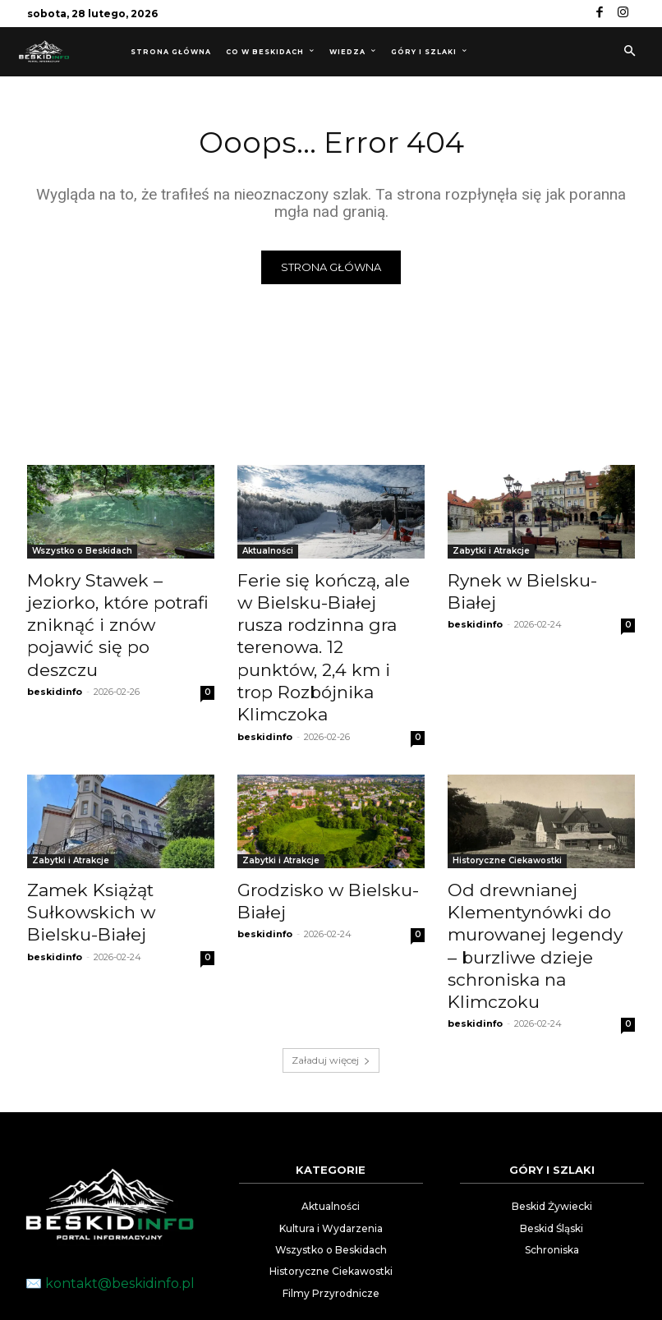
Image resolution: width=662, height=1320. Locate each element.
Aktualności (267, 553)
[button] (629, 51)
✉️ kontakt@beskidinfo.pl (110, 1176)
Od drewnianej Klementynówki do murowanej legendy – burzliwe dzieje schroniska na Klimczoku (541, 860)
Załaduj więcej (331, 953)
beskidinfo (54, 654)
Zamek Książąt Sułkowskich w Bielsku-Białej (109, 842)
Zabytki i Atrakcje (491, 553)
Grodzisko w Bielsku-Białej (330, 824)
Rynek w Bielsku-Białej (527, 581)
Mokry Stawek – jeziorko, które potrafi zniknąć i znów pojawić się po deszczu (112, 608)
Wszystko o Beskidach (82, 553)
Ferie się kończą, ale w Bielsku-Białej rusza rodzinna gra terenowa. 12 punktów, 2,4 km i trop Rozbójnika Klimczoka (327, 617)
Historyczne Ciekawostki (507, 796)
